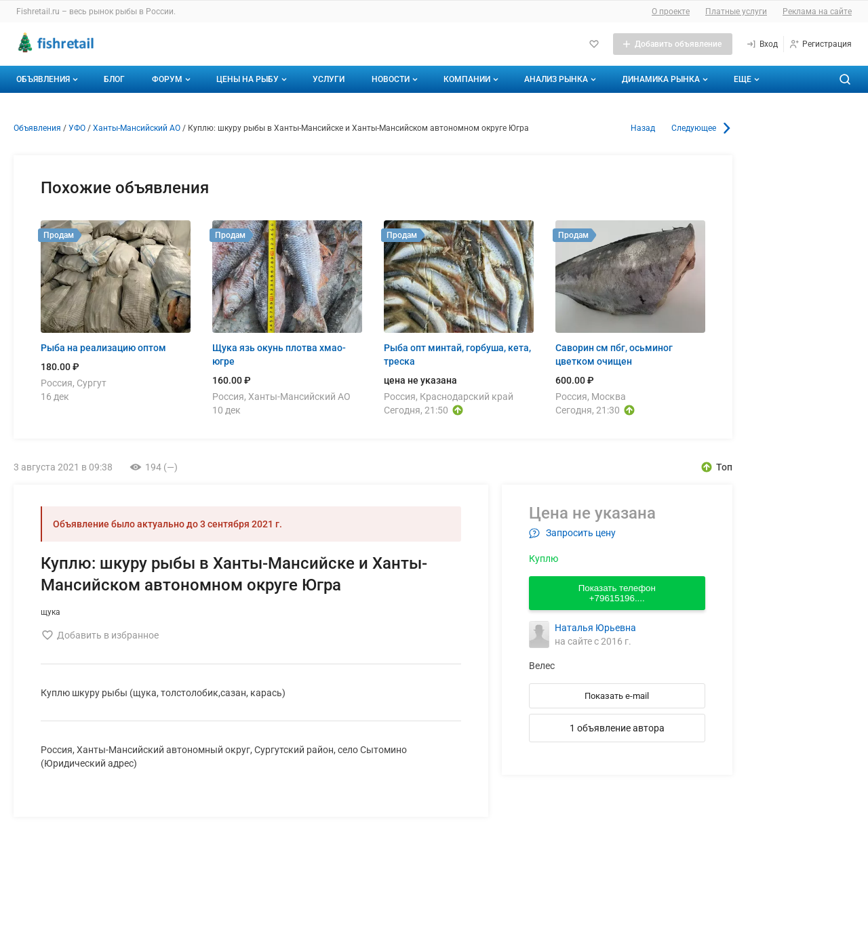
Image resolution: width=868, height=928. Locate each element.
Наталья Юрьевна (595, 627)
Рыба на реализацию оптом (103, 347)
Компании (472, 79)
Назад (643, 128)
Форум (172, 79)
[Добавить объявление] (672, 44)
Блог (114, 79)
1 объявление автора (617, 728)
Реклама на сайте (817, 11)
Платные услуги (736, 11)
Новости (396, 79)
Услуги (328, 79)
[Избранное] (594, 44)
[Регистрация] (820, 44)
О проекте (671, 11)
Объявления (48, 79)
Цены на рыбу (253, 79)
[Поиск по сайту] (845, 79)
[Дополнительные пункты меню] (746, 79)
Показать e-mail (617, 696)
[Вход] (762, 44)
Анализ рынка (561, 79)
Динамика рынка (666, 79)
